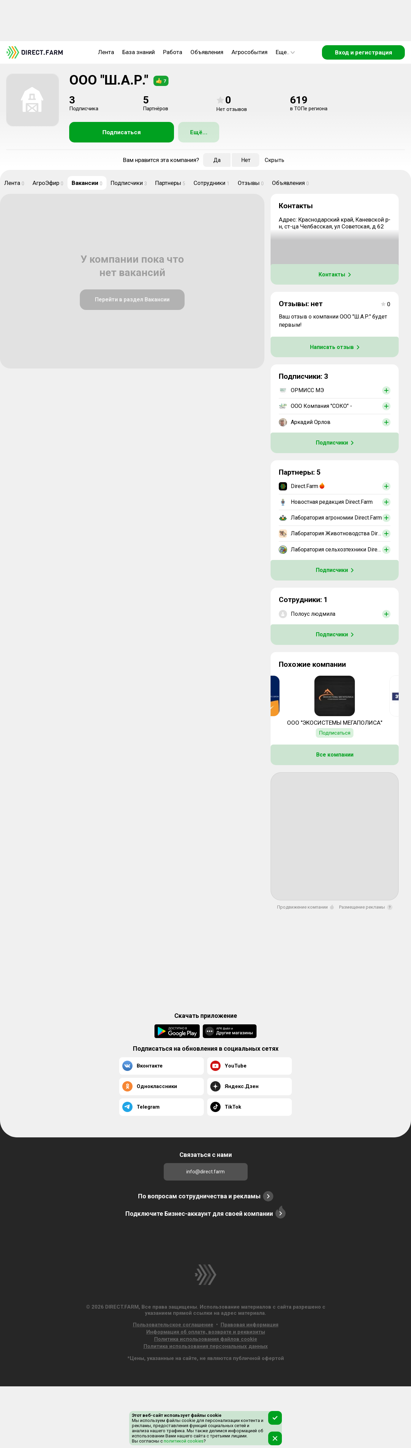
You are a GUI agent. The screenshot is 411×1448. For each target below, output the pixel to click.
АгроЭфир (48, 182)
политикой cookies (183, 1441)
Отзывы (251, 182)
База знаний (138, 52)
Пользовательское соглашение (173, 1325)
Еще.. (285, 52)
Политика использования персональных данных (206, 1346)
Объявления (206, 52)
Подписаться (121, 132)
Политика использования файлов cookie (205, 1339)
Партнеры (170, 182)
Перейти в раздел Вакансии (132, 299)
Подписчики (129, 182)
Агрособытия (249, 52)
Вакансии (87, 182)
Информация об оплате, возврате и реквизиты (205, 1332)
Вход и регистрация (363, 52)
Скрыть (274, 160)
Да (217, 160)
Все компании (334, 754)
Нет (245, 160)
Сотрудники (211, 182)
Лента (106, 52)
